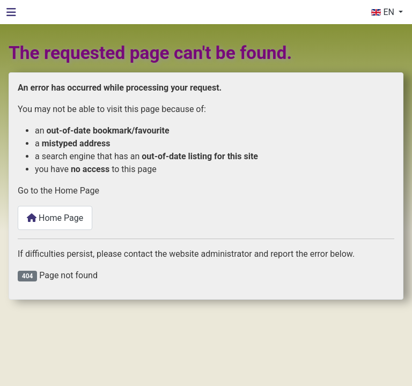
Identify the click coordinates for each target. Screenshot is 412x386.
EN (383, 12)
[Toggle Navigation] (11, 12)
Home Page (55, 218)
